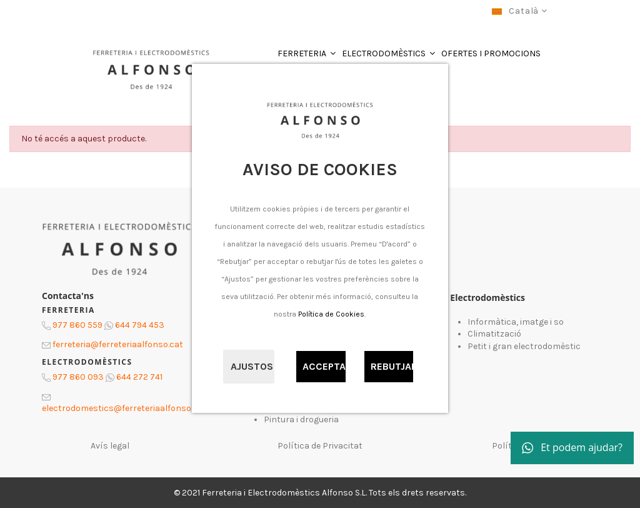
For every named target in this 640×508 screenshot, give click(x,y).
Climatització (494, 333)
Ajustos (252, 366)
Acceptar (324, 366)
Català (520, 11)
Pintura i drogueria (301, 419)
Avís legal (110, 445)
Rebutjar (392, 366)
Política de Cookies (331, 314)
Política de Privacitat (320, 445)
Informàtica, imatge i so (516, 322)
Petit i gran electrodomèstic (524, 346)
